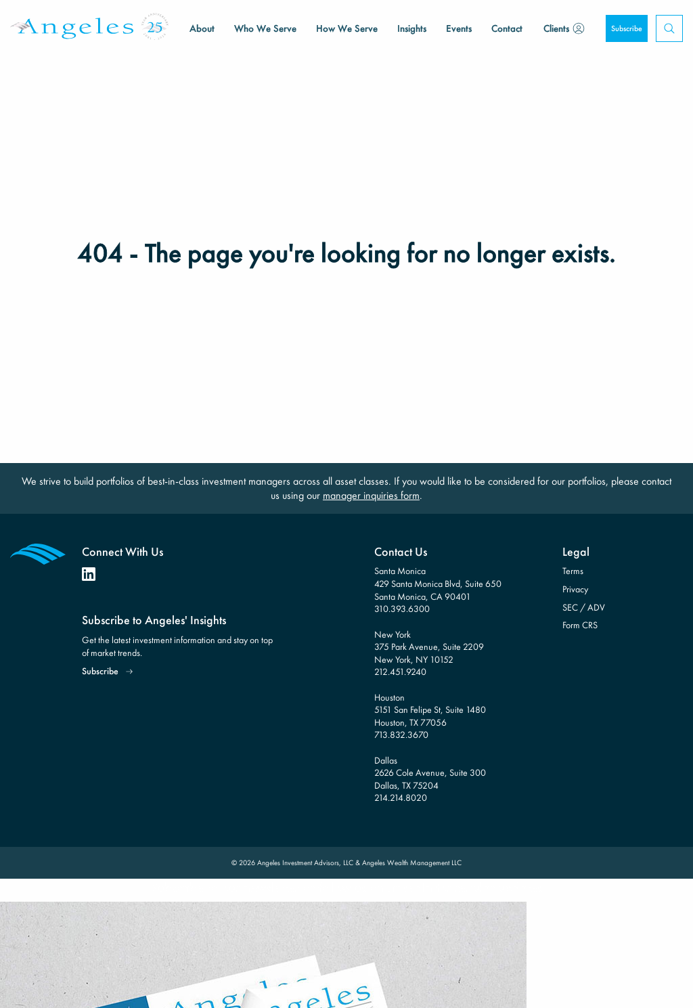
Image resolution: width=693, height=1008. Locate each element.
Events (459, 28)
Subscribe (626, 28)
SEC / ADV (583, 607)
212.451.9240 (400, 671)
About (202, 28)
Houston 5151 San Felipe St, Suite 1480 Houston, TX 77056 (430, 709)
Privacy (575, 589)
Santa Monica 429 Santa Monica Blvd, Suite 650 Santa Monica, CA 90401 (437, 583)
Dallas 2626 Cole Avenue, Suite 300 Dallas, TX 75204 (430, 772)
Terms (572, 571)
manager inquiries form (371, 495)
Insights (411, 28)
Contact (506, 28)
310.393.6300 (402, 608)
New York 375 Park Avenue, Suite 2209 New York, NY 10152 (429, 646)
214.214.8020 (400, 797)
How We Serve (347, 28)
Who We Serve (265, 28)
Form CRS (580, 625)
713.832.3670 (401, 734)
